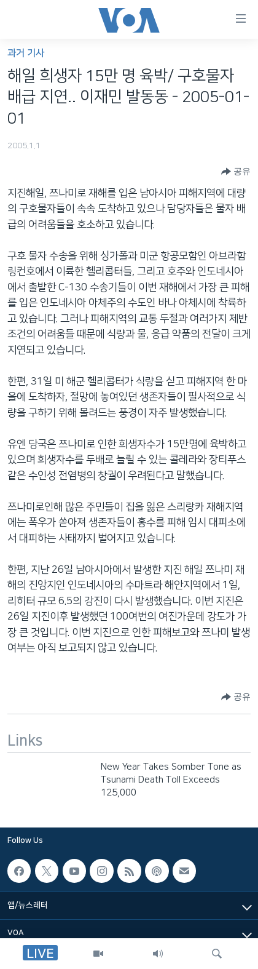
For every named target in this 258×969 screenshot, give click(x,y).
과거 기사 (25, 53)
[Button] (236, 171)
